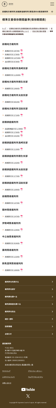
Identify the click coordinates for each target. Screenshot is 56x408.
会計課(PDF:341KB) (14, 136)
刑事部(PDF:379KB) (14, 54)
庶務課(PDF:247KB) (14, 216)
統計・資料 (9, 319)
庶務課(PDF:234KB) (14, 230)
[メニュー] (52, 4)
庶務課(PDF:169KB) (14, 189)
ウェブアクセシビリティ (35, 377)
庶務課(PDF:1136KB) (14, 75)
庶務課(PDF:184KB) (14, 270)
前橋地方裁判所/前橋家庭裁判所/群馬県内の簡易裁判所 (28, 28)
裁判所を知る (10, 311)
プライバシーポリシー (35, 371)
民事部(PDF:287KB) (14, 51)
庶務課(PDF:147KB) (14, 203)
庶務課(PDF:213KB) (14, 149)
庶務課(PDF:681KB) (14, 102)
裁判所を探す (10, 289)
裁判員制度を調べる (13, 304)
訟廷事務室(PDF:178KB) (15, 129)
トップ (4, 28)
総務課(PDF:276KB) (14, 132)
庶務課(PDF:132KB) (14, 257)
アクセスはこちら (11, 353)
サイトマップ (6, 371)
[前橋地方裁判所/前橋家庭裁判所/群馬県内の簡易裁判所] (52, 11)
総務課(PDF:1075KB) (14, 58)
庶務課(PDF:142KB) (14, 163)
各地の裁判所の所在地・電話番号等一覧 (19, 364)
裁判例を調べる (11, 296)
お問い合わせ (6, 383)
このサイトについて (8, 377)
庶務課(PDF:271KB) (14, 115)
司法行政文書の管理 (39, 31)
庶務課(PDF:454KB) (14, 243)
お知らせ (8, 333)
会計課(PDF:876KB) (14, 61)
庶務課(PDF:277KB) (14, 176)
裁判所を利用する (12, 281)
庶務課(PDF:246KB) (14, 88)
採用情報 (8, 326)
